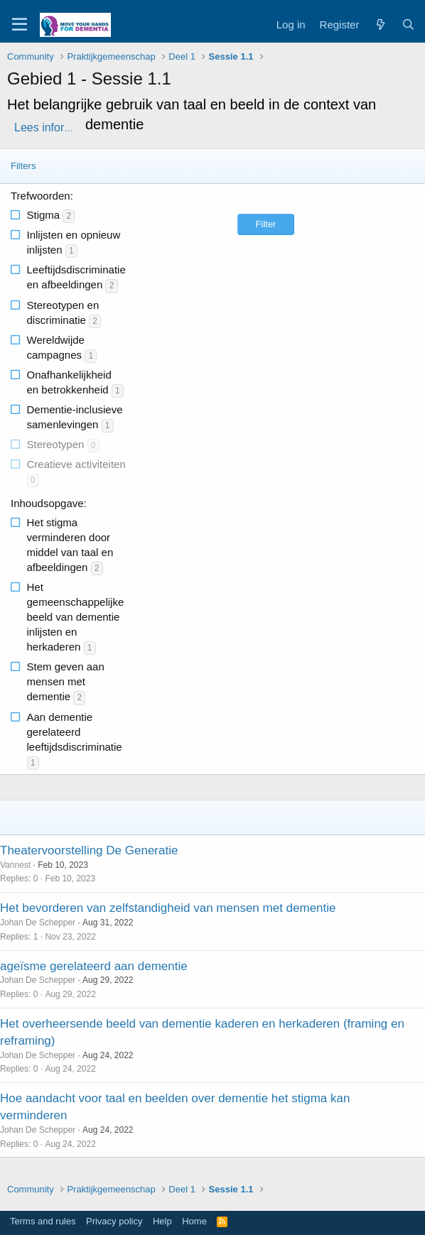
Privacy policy (114, 1221)
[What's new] (380, 24)
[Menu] (19, 25)
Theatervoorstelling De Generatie (89, 850)
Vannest (15, 865)
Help (162, 1221)
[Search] (408, 24)
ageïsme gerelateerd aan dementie (94, 966)
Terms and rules (42, 1221)
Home (194, 1221)
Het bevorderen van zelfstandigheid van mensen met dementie (168, 908)
